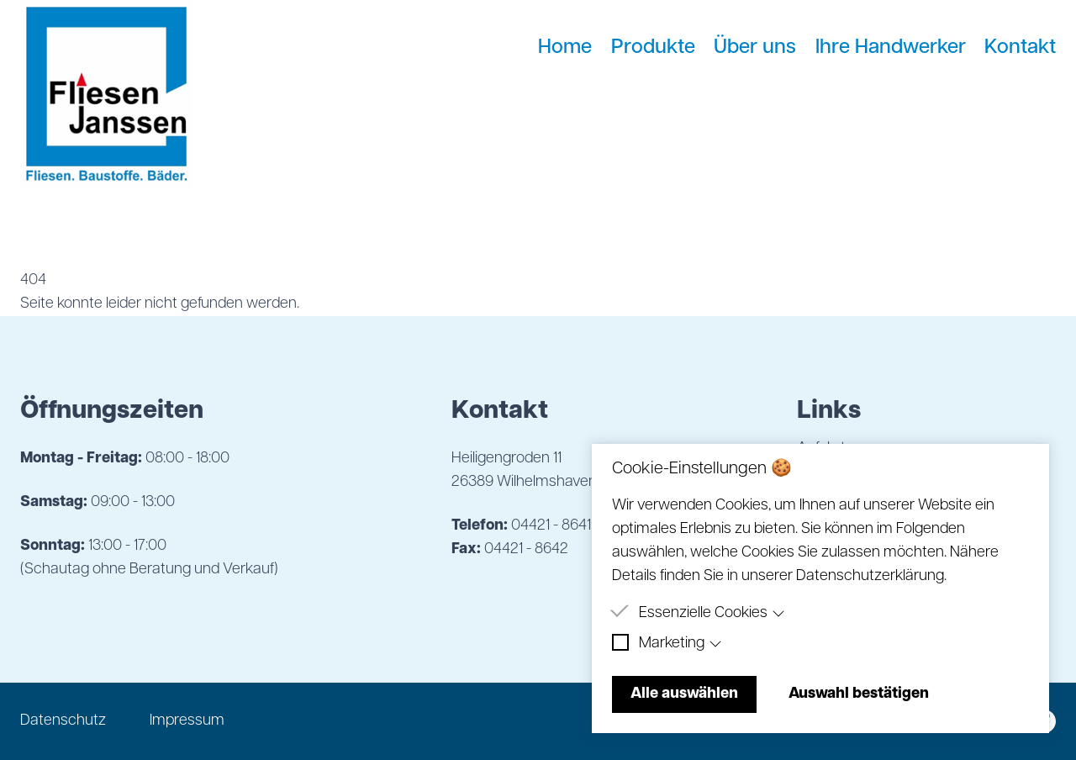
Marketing (680, 644)
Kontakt (1020, 48)
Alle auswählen (684, 694)
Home (565, 48)
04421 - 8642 (526, 549)
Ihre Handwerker (890, 48)
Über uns (755, 48)
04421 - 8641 (551, 526)
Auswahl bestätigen (859, 694)
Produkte (653, 48)
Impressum (187, 721)
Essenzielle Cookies (712, 613)
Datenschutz (63, 721)
